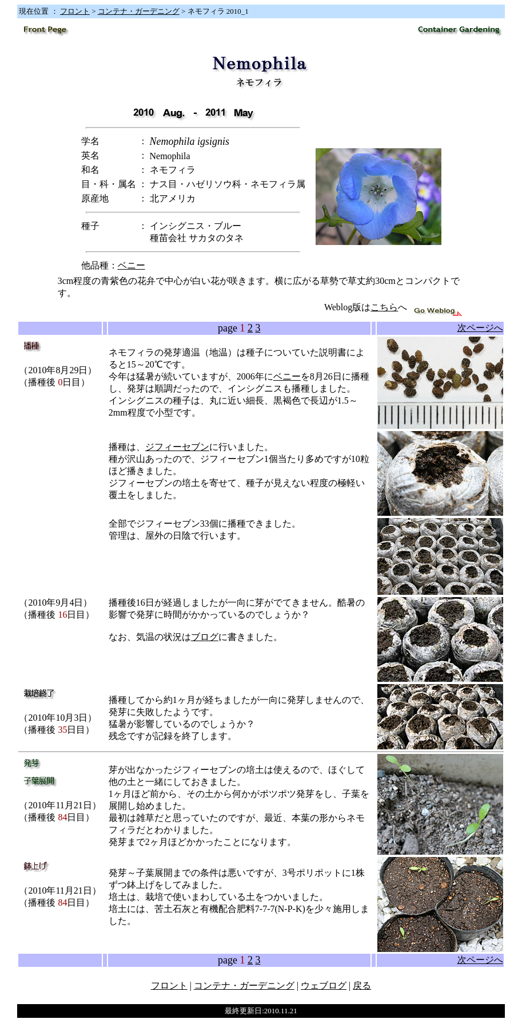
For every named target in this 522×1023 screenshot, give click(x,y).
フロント (75, 11)
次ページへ (480, 328)
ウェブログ (323, 985)
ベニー (131, 265)
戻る (362, 985)
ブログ (204, 637)
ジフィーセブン (177, 447)
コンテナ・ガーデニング (139, 11)
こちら (384, 307)
